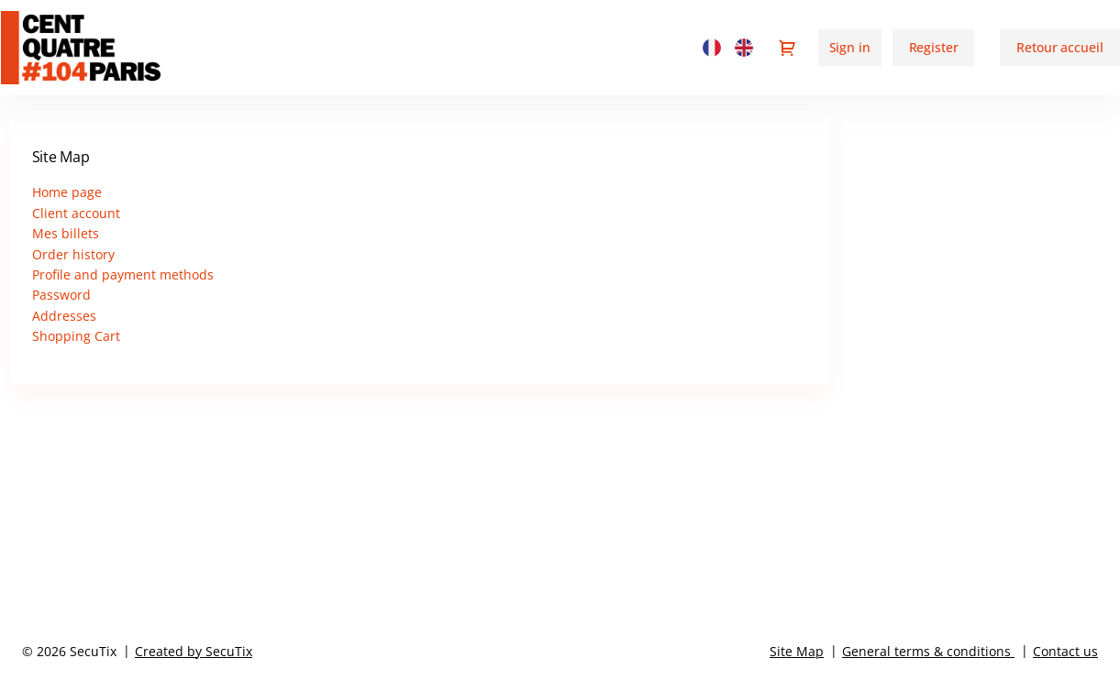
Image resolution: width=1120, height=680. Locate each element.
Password (61, 294)
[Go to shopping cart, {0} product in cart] (787, 47)
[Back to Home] (100, 47)
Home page (67, 192)
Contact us (1065, 651)
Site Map (797, 651)
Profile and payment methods (123, 274)
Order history (73, 254)
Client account (76, 213)
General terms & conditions (926, 651)
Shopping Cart (76, 336)
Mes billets (65, 233)
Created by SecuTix (193, 651)
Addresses (64, 315)
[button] (1059, 47)
